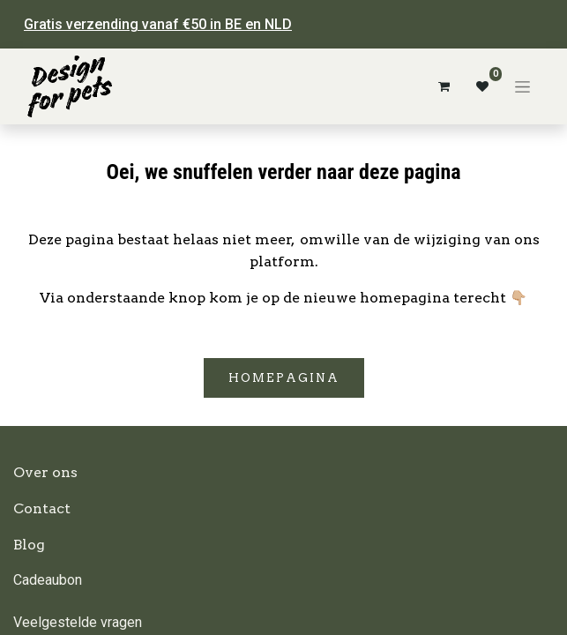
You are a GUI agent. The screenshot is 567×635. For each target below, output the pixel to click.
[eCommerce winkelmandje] (443, 86)
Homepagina (283, 378)
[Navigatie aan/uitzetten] (522, 86)
